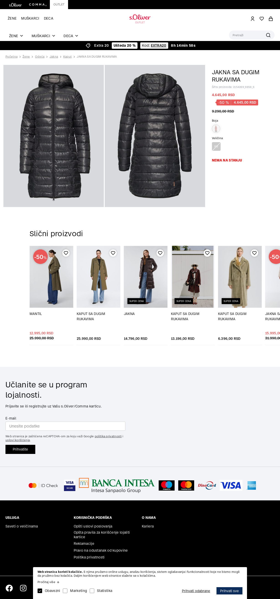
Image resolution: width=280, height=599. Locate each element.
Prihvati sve (229, 591)
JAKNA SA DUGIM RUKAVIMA (97, 57)
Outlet (58, 4)
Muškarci (30, 18)
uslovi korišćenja (17, 440)
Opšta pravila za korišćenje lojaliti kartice (102, 534)
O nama (149, 517)
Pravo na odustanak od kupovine (101, 550)
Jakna (54, 57)
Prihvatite (20, 449)
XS (216, 146)
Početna (11, 57)
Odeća (40, 57)
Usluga (12, 517)
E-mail (10, 418)
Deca (48, 18)
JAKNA (129, 314)
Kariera (148, 526)
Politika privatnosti (89, 557)
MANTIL (36, 314)
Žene (12, 18)
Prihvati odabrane (196, 591)
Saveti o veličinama (21, 526)
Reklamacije (84, 543)
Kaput (67, 57)
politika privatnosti (108, 436)
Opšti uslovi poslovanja (93, 526)
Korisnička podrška (93, 517)
